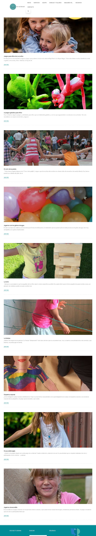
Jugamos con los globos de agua (14, 225)
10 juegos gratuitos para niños (13, 112)
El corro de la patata (10, 169)
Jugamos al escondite (10, 507)
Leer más (6, 64)
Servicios (37, 2)
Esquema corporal (9, 394)
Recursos (79, 2)
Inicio (29, 2)
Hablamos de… (68, 2)
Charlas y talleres (55, 2)
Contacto (31, 7)
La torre (6, 282)
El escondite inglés (9, 451)
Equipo (44, 2)
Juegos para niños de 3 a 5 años (13, 56)
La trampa (7, 338)
